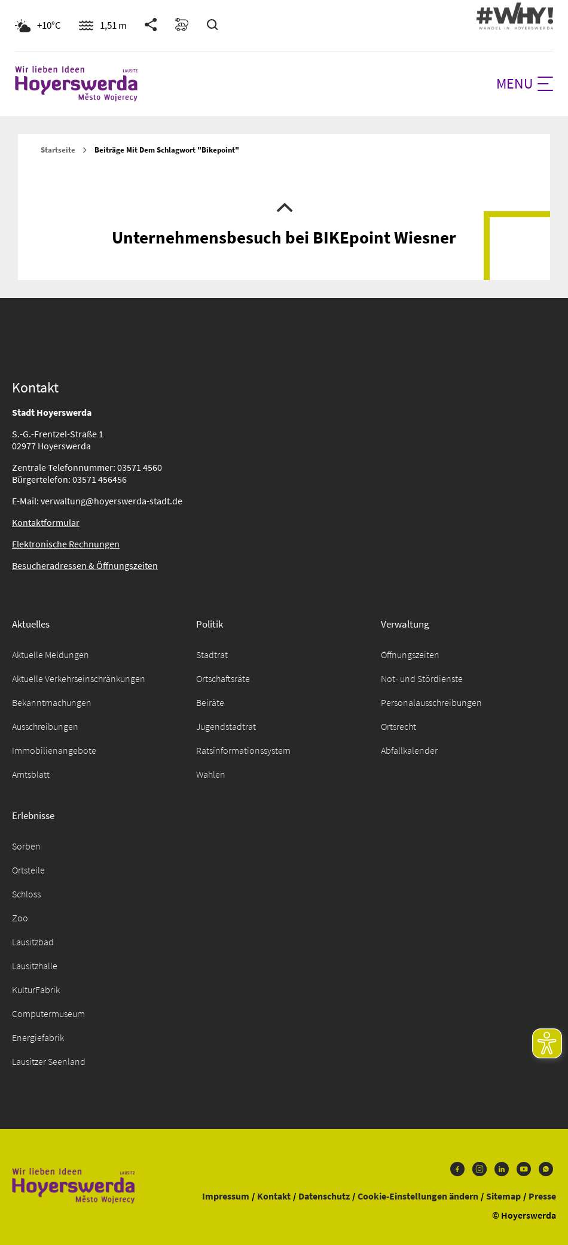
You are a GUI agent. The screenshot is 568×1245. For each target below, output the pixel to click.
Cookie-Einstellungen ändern (418, 1196)
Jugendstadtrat (226, 726)
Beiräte (210, 702)
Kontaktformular (46, 522)
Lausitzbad (33, 942)
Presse (542, 1196)
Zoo (20, 918)
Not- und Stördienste (422, 678)
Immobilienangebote (54, 750)
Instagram (479, 1169)
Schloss (26, 894)
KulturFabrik (36, 990)
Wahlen (210, 774)
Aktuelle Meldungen (50, 654)
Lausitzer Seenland (48, 1061)
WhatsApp (546, 1169)
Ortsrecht (398, 726)
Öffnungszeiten (410, 654)
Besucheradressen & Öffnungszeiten (85, 565)
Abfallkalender (409, 750)
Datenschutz (324, 1196)
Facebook (457, 1169)
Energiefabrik (38, 1037)
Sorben (26, 846)
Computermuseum (48, 1013)
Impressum (225, 1196)
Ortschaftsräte (223, 678)
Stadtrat (212, 654)
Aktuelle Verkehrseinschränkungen (78, 678)
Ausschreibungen (45, 726)
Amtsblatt (31, 774)
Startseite (58, 150)
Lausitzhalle (34, 966)
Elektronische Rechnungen (66, 544)
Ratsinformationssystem (243, 750)
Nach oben (284, 206)
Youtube (524, 1169)
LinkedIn (501, 1169)
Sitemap (503, 1196)
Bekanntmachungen (51, 702)
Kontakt (274, 1196)
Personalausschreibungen (431, 702)
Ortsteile (28, 870)
